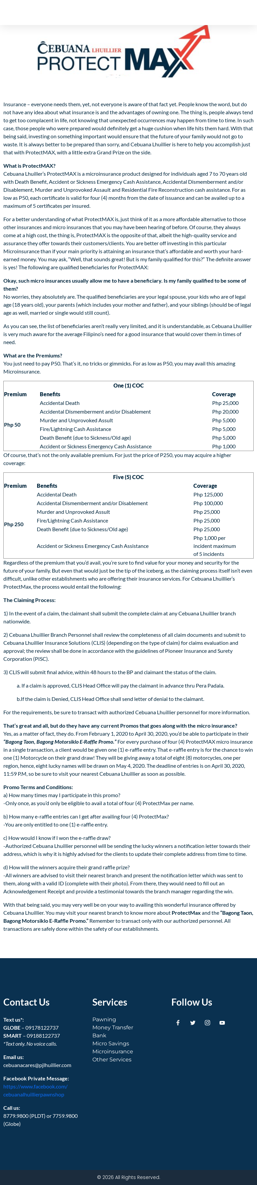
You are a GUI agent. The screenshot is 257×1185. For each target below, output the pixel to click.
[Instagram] (207, 1022)
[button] (233, 12)
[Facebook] (178, 1022)
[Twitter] (193, 1022)
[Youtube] (222, 1022)
